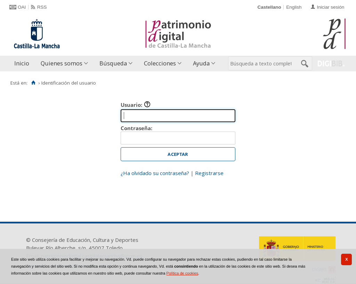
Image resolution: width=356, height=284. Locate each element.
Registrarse (209, 172)
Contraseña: (136, 128)
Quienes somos (61, 63)
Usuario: (136, 104)
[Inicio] (33, 82)
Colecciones (160, 63)
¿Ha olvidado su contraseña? (155, 172)
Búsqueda (113, 63)
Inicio (21, 63)
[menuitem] (23, 63)
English (293, 7)
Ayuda (201, 63)
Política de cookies (182, 273)
